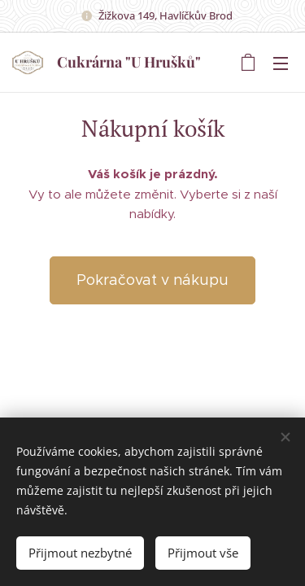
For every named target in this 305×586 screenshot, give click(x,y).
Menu (280, 63)
